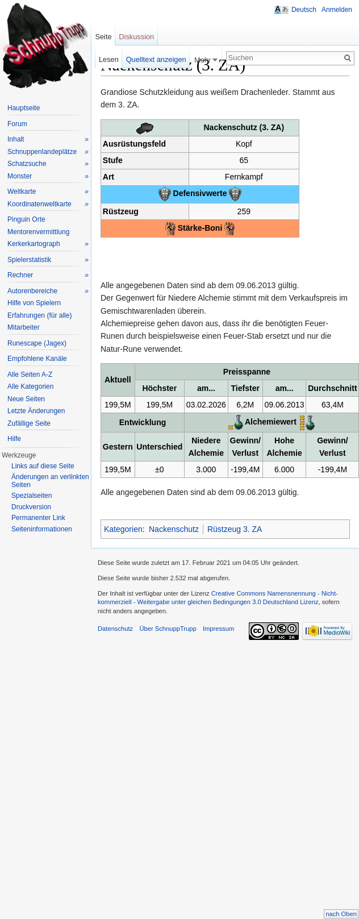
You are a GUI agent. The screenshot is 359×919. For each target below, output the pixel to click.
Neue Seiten (26, 399)
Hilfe (14, 439)
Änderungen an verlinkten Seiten (50, 481)
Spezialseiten (31, 496)
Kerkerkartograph (48, 244)
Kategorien (123, 529)
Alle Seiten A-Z (29, 375)
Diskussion (136, 36)
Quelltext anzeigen (156, 59)
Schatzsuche (48, 164)
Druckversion (31, 507)
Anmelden (337, 10)
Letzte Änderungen (36, 411)
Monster (48, 176)
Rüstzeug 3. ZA (234, 529)
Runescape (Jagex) (36, 343)
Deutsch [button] (303, 10)
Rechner (48, 275)
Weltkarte (48, 192)
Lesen (109, 59)
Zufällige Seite (29, 423)
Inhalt (48, 139)
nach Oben (341, 913)
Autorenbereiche (48, 291)
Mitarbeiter (23, 327)
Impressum (218, 628)
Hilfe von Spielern (34, 303)
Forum (17, 124)
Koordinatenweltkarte (48, 204)
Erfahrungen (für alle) (39, 315)
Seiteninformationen (41, 529)
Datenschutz (115, 628)
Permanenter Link (38, 518)
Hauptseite (23, 108)
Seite (103, 36)
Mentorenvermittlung (38, 232)
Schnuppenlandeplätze (48, 152)
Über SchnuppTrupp (167, 628)
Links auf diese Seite (42, 466)
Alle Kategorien (30, 386)
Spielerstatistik (48, 260)
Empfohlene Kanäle (37, 359)
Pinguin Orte (26, 219)
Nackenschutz (174, 529)
